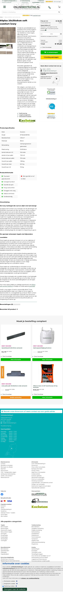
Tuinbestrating (36, 531)
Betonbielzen (4, 555)
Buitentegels (4, 534)
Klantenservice (5, 483)
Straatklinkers (35, 540)
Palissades (4, 558)
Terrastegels (4, 545)
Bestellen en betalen (7, 471)
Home (1, 17)
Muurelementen (5, 553)
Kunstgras (34, 557)
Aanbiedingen (35, 555)
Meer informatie (16, 366)
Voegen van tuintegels (38, 490)
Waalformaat (35, 547)
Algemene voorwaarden (38, 478)
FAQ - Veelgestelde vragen (8, 478)
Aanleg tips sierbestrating (8, 480)
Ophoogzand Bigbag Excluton (42, 354)
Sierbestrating (35, 538)
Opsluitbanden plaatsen (38, 494)
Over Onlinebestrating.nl (38, 470)
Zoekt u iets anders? (6, 482)
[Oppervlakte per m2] (50, 34)
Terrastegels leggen (37, 560)
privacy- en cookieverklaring (30, 578)
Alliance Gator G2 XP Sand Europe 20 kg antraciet (45, 392)
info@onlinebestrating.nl (48, 71)
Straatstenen (35, 541)
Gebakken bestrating (37, 534)
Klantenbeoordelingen (38, 483)
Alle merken (4, 522)
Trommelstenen (36, 543)
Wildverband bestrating (38, 548)
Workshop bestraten (37, 487)
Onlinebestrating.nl (6, 515)
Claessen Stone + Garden (8, 519)
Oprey (2, 514)
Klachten (3, 475)
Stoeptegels (4, 541)
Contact (3, 470)
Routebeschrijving (6, 432)
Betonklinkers (35, 533)
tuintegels (32, 292)
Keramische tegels (6, 536)
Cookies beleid (36, 480)
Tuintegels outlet (36, 558)
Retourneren (4, 477)
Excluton (4, 2)
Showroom (35, 471)
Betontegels (4, 533)
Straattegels (4, 543)
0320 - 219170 (46, 69)
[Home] (26, 6)
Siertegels (3, 540)
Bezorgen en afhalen (7, 473)
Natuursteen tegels (6, 538)
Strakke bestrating (37, 536)
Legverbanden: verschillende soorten (42, 489)
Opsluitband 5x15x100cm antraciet (12, 354)
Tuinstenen (35, 545)
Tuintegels (4, 547)
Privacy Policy (35, 477)
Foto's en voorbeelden (38, 485)
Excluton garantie (37, 482)
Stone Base (4, 520)
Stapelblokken (5, 560)
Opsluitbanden (5, 557)
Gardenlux (3, 517)
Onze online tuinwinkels (38, 473)
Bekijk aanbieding (15, 403)
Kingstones (35, 550)
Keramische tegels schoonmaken (41, 492)
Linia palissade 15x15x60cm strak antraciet (14, 392)
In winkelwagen (51, 52)
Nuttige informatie (37, 475)
